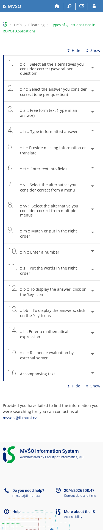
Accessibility (73, 517)
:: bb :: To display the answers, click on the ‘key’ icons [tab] (46, 312)
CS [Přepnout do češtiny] (81, 6)
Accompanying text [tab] (34, 373)
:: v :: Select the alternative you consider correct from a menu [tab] (44, 186)
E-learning (36, 24)
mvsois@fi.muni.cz (20, 417)
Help (18, 24)
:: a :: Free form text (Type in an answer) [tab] (42, 112)
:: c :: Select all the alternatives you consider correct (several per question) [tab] (46, 68)
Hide (73, 50)
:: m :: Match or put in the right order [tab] (42, 232)
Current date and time (80, 496)
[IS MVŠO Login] (94, 6)
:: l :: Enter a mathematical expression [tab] (38, 333)
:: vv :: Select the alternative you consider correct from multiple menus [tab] (43, 209)
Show (92, 50)
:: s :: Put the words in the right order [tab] (42, 269)
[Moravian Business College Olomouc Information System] (12, 6)
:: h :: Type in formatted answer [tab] (46, 130)
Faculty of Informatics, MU (64, 457)
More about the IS (79, 511)
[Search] (69, 6)
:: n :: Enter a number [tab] (36, 251)
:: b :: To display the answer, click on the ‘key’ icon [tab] (47, 291)
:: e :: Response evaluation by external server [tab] (41, 354)
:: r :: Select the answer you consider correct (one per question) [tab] (47, 91)
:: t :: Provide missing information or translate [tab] (47, 149)
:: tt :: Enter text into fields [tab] (41, 168)
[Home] (57, 6)
